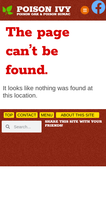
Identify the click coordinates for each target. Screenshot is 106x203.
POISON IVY (44, 9)
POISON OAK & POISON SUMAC (43, 14)
